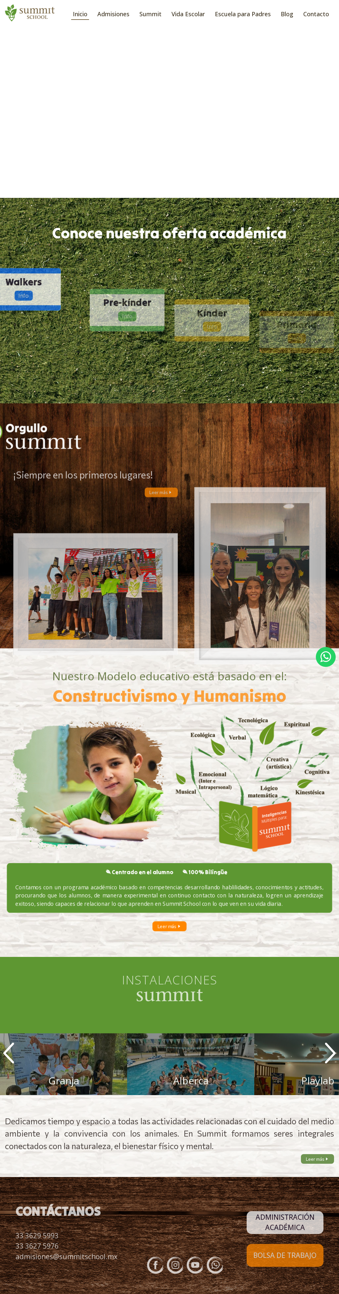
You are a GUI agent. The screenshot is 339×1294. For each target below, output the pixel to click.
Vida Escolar (188, 14)
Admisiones (113, 14)
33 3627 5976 (37, 1246)
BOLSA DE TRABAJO (284, 1255)
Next (330, 1052)
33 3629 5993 (37, 1235)
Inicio (80, 14)
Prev (8, 1052)
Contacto (316, 14)
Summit (150, 14)
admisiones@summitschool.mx (67, 1256)
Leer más (161, 502)
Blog (287, 14)
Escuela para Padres (243, 14)
